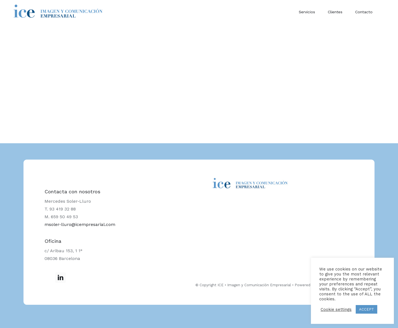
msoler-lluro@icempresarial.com (79, 224)
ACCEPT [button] (366, 309)
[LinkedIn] (60, 277)
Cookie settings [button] (336, 309)
